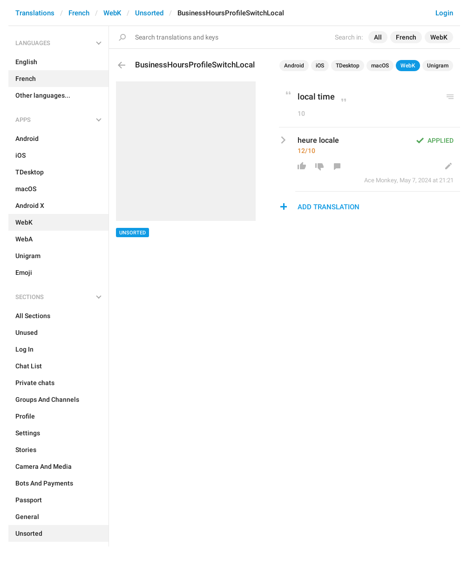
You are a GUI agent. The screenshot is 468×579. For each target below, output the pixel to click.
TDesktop (347, 65)
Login (444, 13)
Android (294, 65)
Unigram (437, 65)
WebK (112, 13)
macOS (380, 65)
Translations (34, 13)
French (78, 13)
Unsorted (149, 13)
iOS (320, 65)
